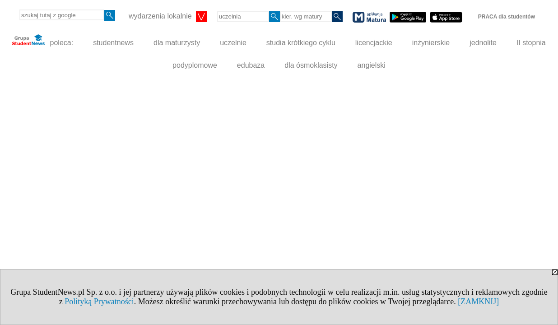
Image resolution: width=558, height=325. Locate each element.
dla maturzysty (176, 42)
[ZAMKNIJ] (478, 301)
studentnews (113, 42)
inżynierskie (431, 42)
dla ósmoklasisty (310, 65)
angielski (372, 65)
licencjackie (373, 42)
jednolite (483, 42)
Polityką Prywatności (99, 301)
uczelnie (233, 42)
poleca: (42, 40)
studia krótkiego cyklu (300, 42)
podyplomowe (194, 65)
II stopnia (531, 42)
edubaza (251, 65)
